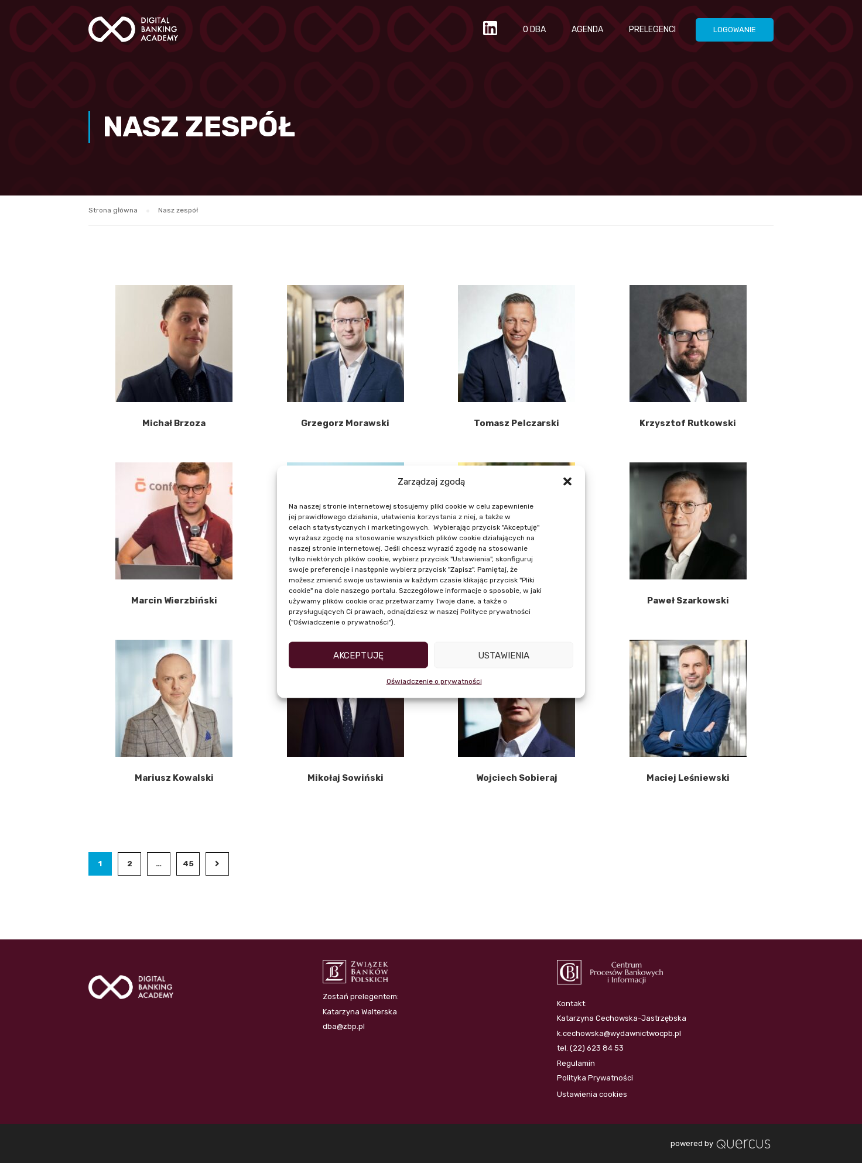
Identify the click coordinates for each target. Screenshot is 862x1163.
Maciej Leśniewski (688, 778)
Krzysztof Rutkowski (687, 423)
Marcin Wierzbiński (174, 601)
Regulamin (576, 1063)
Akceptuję (358, 655)
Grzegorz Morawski (345, 423)
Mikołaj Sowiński (345, 778)
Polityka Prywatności (595, 1077)
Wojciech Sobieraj (516, 778)
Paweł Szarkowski (688, 601)
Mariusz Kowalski (174, 778)
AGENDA (587, 30)
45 (188, 864)
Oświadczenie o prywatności (434, 681)
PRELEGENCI (652, 30)
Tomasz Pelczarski (516, 423)
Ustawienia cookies (592, 1094)
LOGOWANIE (734, 29)
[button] (567, 482)
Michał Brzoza (174, 423)
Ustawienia (503, 655)
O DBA (534, 30)
